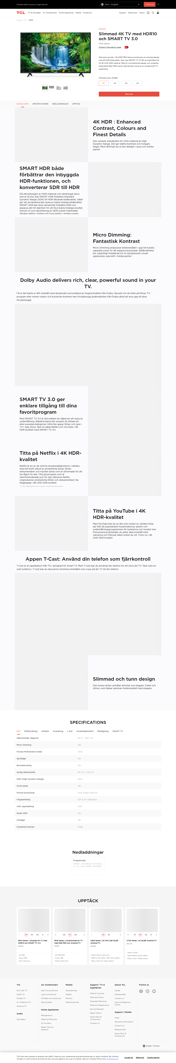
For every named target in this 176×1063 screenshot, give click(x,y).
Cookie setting (153, 1058)
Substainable (120, 994)
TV (25, 20)
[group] (56, 55)
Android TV (22, 1006)
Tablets (69, 994)
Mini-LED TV (22, 990)
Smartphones (71, 990)
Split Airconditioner (49, 990)
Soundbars (21, 1019)
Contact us (119, 998)
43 (137, 83)
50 (126, 83)
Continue (150, 4)
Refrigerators (46, 1015)
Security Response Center (122, 1003)
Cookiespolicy (113, 1059)
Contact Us (95, 1023)
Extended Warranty (98, 1001)
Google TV (21, 998)
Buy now (129, 94)
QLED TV (21, 994)
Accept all (128, 1058)
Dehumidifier (46, 1002)
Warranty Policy (97, 997)
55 (115, 83)
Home (19, 20)
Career (117, 990)
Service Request (97, 1009)
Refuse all (140, 1058)
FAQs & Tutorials (97, 993)
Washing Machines (49, 1019)
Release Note (120, 1029)
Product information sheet (110, 47)
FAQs (117, 1018)
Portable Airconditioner (51, 998)
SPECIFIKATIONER (40, 104)
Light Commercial (48, 994)
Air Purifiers (46, 1023)
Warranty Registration (99, 1005)
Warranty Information (124, 1022)
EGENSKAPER (23, 104)
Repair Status (96, 1013)
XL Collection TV (24, 1002)
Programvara (79, 860)
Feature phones (72, 1002)
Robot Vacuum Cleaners (47, 1028)
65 (104, 83)
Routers (69, 998)
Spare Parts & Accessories (96, 1018)
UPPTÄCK (76, 104)
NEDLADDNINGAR (60, 104)
